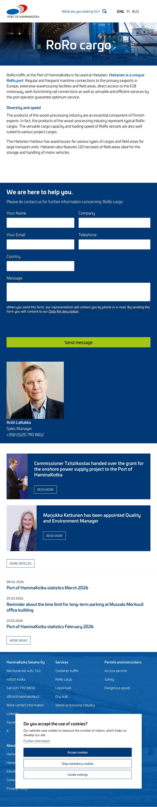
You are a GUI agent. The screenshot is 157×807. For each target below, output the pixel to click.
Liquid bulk (63, 688)
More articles (20, 563)
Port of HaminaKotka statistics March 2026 (47, 587)
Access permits (115, 670)
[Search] (84, 11)
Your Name (16, 213)
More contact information (25, 705)
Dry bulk (61, 696)
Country (13, 256)
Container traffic (67, 670)
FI (128, 11)
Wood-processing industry (75, 705)
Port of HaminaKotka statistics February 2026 (50, 626)
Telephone (87, 234)
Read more (70, 489)
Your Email (16, 234)
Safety (109, 679)
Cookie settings (77, 774)
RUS (135, 11)
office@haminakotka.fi (23, 696)
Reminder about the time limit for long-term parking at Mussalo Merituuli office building (75, 607)
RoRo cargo (63, 679)
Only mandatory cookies (77, 763)
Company (86, 213)
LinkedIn (13, 713)
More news (18, 640)
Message (14, 278)
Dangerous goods (117, 688)
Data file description (63, 311)
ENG (120, 11)
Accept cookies (77, 752)
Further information (37, 741)
